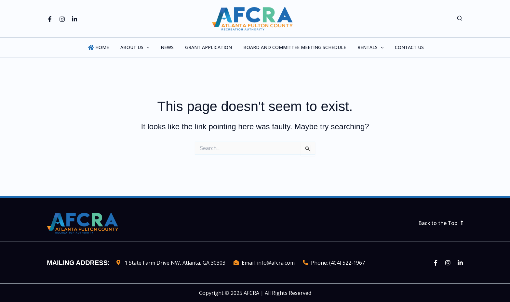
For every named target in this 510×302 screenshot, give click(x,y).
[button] (460, 18)
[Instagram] (62, 19)
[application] (151, 47)
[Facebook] (50, 19)
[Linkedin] (74, 19)
